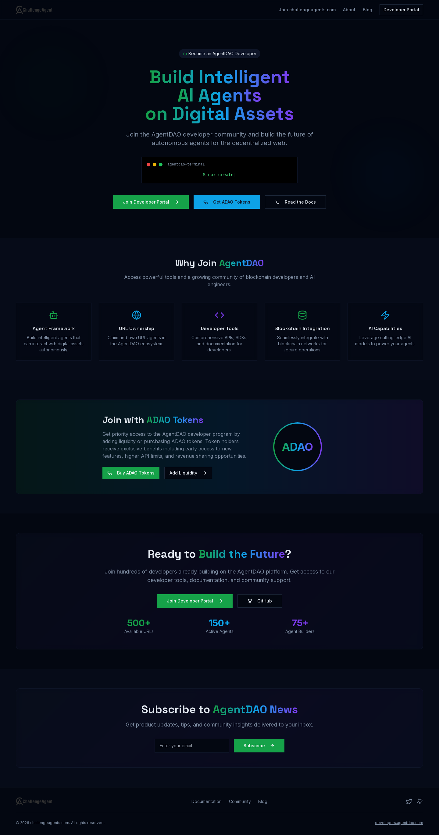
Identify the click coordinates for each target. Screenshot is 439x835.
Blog (367, 9)
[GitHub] (420, 801)
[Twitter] (409, 801)
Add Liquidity (188, 472)
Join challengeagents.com (307, 9)
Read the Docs (295, 201)
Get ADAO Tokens (226, 201)
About (349, 9)
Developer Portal (401, 9)
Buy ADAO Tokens (131, 472)
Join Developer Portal (151, 201)
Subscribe (259, 745)
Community (240, 801)
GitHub (260, 600)
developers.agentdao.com (399, 822)
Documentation (206, 801)
